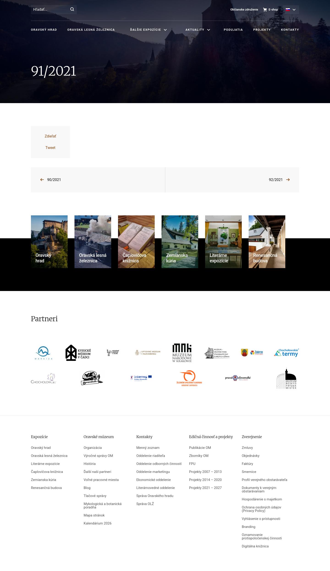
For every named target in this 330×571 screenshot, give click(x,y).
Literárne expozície (45, 464)
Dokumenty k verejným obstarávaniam (259, 489)
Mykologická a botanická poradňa (102, 505)
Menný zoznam (148, 448)
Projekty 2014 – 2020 (205, 480)
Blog (87, 488)
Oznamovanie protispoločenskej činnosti (262, 536)
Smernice (249, 472)
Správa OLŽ (145, 504)
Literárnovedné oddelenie (155, 488)
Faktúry (247, 464)
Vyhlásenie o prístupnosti (261, 519)
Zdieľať (50, 136)
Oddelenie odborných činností (159, 464)
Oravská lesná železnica (91, 29)
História (90, 464)
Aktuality (195, 29)
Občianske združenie (244, 9)
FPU (192, 464)
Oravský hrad (44, 29)
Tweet (50, 147)
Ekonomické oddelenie (153, 480)
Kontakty (290, 29)
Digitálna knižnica (255, 546)
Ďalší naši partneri (97, 472)
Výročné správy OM (98, 456)
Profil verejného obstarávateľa (264, 480)
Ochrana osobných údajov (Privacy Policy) (261, 509)
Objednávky (250, 456)
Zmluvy (247, 448)
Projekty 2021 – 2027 (205, 488)
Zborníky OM (199, 456)
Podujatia (233, 29)
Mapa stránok (94, 515)
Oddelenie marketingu (153, 472)
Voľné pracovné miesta (101, 480)
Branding (248, 527)
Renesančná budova (46, 488)
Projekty (262, 29)
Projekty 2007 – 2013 (205, 472)
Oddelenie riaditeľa (150, 456)
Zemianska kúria (43, 480)
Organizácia (93, 448)
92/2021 (276, 180)
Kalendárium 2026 (98, 523)
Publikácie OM (200, 448)
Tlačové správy (95, 496)
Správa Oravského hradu (154, 496)
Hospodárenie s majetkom (262, 499)
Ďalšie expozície (145, 29)
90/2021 (54, 180)
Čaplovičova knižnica (47, 472)
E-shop (273, 9)
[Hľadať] (72, 9)
